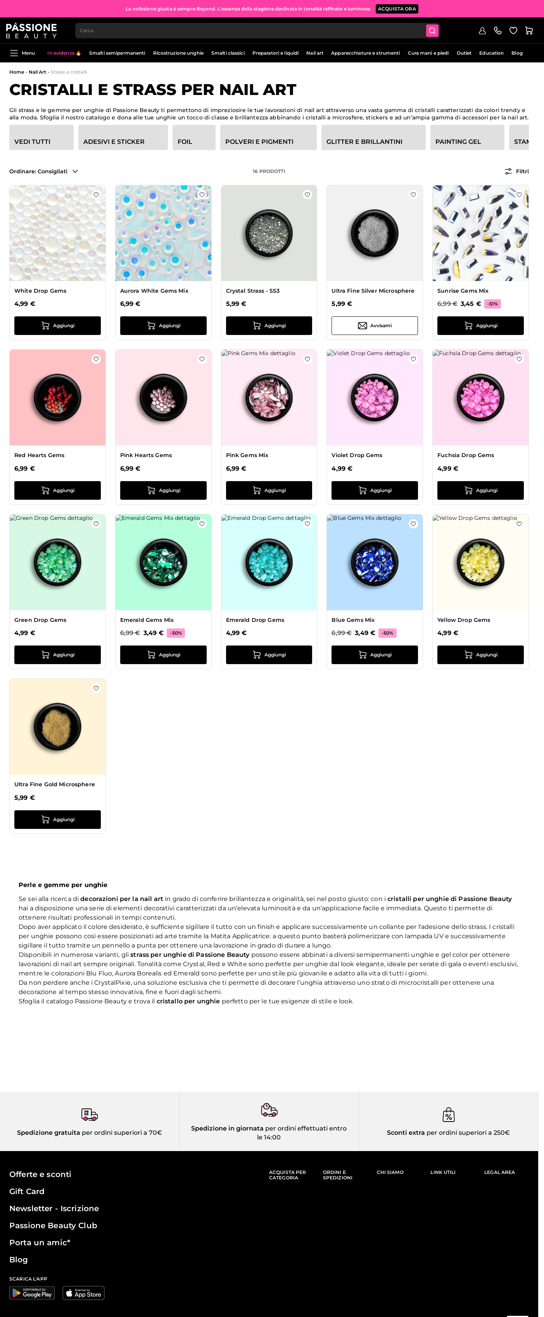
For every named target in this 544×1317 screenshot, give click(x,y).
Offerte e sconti (40, 1174)
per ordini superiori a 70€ (121, 1132)
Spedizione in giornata (227, 1128)
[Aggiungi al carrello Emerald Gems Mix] (163, 655)
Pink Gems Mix (247, 455)
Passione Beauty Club (53, 1225)
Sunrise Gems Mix (463, 290)
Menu (22, 53)
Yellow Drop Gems (463, 619)
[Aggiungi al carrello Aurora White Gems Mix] (163, 325)
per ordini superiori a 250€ (467, 1132)
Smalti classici (228, 53)
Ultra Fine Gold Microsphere (54, 784)
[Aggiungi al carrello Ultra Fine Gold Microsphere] (57, 819)
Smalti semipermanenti (117, 53)
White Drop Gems (40, 290)
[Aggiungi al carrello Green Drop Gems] (57, 655)
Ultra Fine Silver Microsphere (373, 290)
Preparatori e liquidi (275, 53)
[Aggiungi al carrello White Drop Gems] (57, 325)
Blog (516, 53)
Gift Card (27, 1191)
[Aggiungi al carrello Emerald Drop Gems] (269, 655)
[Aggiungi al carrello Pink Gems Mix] (269, 490)
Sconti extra (406, 1132)
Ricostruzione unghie (178, 53)
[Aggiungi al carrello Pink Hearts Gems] (163, 490)
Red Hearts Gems (39, 455)
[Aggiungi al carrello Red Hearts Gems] (57, 490)
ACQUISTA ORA (397, 7)
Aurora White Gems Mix (154, 290)
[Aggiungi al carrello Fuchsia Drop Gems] (480, 490)
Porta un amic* (39, 1242)
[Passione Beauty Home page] (34, 29)
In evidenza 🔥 (64, 53)
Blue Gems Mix (353, 619)
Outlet (464, 53)
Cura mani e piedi (428, 53)
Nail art (314, 53)
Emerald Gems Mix (147, 619)
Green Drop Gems (40, 619)
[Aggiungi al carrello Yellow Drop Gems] (480, 655)
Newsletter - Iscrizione (54, 1208)
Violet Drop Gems (357, 455)
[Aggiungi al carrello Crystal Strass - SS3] (269, 325)
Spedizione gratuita (48, 1132)
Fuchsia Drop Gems (465, 455)
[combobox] (262, 29)
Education (491, 53)
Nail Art (38, 72)
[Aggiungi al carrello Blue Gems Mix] (375, 655)
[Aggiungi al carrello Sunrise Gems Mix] (480, 325)
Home (16, 72)
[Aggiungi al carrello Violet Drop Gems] (375, 490)
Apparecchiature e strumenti (365, 53)
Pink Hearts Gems (146, 455)
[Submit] (438, 29)
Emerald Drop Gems (255, 619)
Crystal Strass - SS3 (253, 290)
